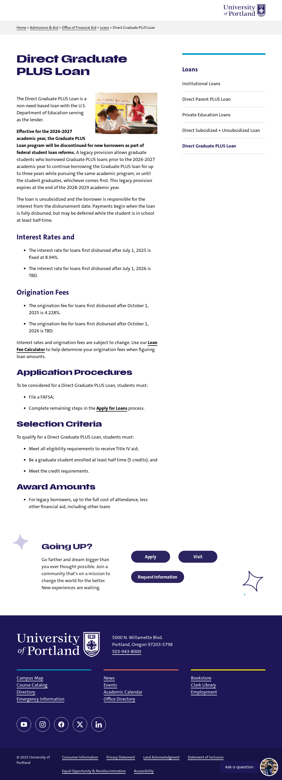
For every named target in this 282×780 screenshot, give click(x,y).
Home (21, 27)
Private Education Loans (206, 115)
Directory (26, 692)
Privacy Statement (120, 757)
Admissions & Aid (44, 27)
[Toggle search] (36, 10)
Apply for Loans (111, 408)
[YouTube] (24, 724)
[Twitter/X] (80, 724)
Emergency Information (40, 699)
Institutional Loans (201, 83)
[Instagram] (42, 724)
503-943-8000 (126, 651)
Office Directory (119, 699)
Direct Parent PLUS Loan (206, 99)
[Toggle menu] (23, 10)
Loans (104, 27)
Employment (204, 692)
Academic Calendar (123, 692)
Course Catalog (32, 685)
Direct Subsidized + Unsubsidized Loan (221, 130)
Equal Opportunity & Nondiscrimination (94, 771)
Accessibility (144, 771)
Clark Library (203, 685)
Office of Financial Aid (79, 27)
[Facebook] (61, 724)
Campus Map (30, 678)
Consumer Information (80, 757)
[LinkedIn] (98, 724)
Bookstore (201, 678)
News (109, 678)
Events (110, 685)
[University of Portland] (244, 10)
